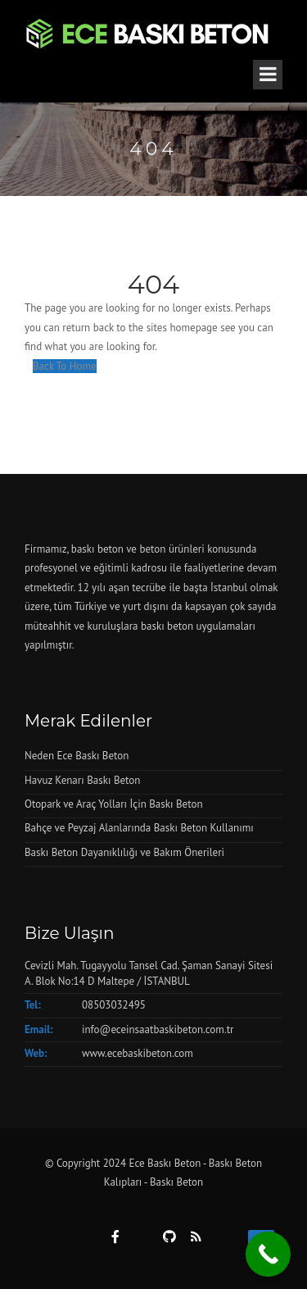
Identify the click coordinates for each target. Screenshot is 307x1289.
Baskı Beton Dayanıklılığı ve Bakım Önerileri (124, 852)
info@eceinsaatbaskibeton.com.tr (158, 1029)
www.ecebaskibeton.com (137, 1053)
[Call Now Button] (268, 1254)
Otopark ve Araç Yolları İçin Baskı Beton (114, 804)
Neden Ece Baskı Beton (77, 756)
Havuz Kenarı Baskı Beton (82, 780)
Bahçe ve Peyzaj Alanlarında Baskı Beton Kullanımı (139, 828)
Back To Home (65, 366)
